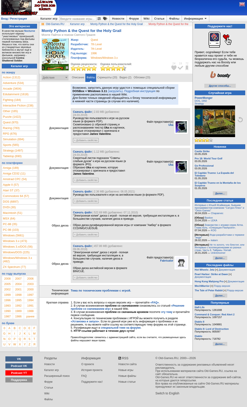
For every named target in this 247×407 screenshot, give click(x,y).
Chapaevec (217, 213)
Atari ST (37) (11, 190)
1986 (18, 316)
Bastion (209, 217)
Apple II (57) (11, 184)
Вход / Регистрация (14, 18)
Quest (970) (10, 122)
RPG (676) (10, 133)
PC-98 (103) (11, 229)
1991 (30, 305)
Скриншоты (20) (107, 77)
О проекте (87, 364)
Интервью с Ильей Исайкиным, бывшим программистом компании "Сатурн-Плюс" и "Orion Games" (219, 208)
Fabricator (166, 260)
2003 (30, 284)
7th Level (96, 44)
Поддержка (19, 380)
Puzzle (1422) (12, 116)
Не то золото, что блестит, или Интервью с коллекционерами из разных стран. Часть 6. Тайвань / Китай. (219, 247)
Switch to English (167, 393)
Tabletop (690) (12, 156)
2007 (18, 278)
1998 (18, 294)
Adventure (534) (13, 83)
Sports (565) (11, 145)
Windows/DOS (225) (16, 252)
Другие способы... (220, 85)
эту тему (166, 312)
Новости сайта (127, 364)
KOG (213, 230)
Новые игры (125, 370)
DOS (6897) (10, 201)
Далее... (220, 193)
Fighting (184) (12, 100)
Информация (195, 18)
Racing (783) (11, 128)
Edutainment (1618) (16, 94)
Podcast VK (19, 366)
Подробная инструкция (139, 91)
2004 (18, 284)
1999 (7, 294)
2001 (18, 289)
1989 (18, 311)
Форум (134, 18)
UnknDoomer (218, 252)
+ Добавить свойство (85, 140)
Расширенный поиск (57, 376)
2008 (7, 278)
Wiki (146, 18)
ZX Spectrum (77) (14, 267)
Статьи (159, 18)
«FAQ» (154, 302)
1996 (94, 53)
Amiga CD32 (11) (14, 173)
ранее (30, 316)
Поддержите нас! (92, 381)
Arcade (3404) (12, 88)
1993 (7, 305)
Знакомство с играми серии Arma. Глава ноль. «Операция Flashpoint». (219, 226)
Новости (118, 18)
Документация (227, 269)
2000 (30, 289)
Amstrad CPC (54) (15, 179)
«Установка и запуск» (85, 321)
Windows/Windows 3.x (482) (17, 259)
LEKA (214, 220)
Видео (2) (125, 77)
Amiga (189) (11, 168)
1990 (7, 311)
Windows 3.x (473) (15, 241)
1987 (7, 316)
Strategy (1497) (13, 150)
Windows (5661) (13, 235)
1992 (18, 305)
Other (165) (10, 111)
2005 (7, 284)
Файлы (174, 18)
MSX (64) (9, 218)
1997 (30, 294)
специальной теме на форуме (121, 327)
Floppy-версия (222, 286)
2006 (30, 278)
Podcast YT (19, 373)
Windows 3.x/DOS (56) (18, 246)
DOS (197, 100)
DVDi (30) (9, 207)
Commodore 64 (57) (16, 196)
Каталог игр (48, 18)
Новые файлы (127, 376)
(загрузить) (115, 91)
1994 (30, 300)
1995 (18, 300)
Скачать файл (82, 111)
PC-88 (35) (10, 224)
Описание (78, 77)
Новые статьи (127, 381)
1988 (30, 311)
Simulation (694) (13, 139)
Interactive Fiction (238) (18, 105)
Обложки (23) (142, 77)
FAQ (84, 376)
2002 (7, 289)
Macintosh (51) (12, 213)
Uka (170, 125)
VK (19, 359)
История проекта (91, 370)
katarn (214, 240)
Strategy (199, 103)
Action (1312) (11, 77)
